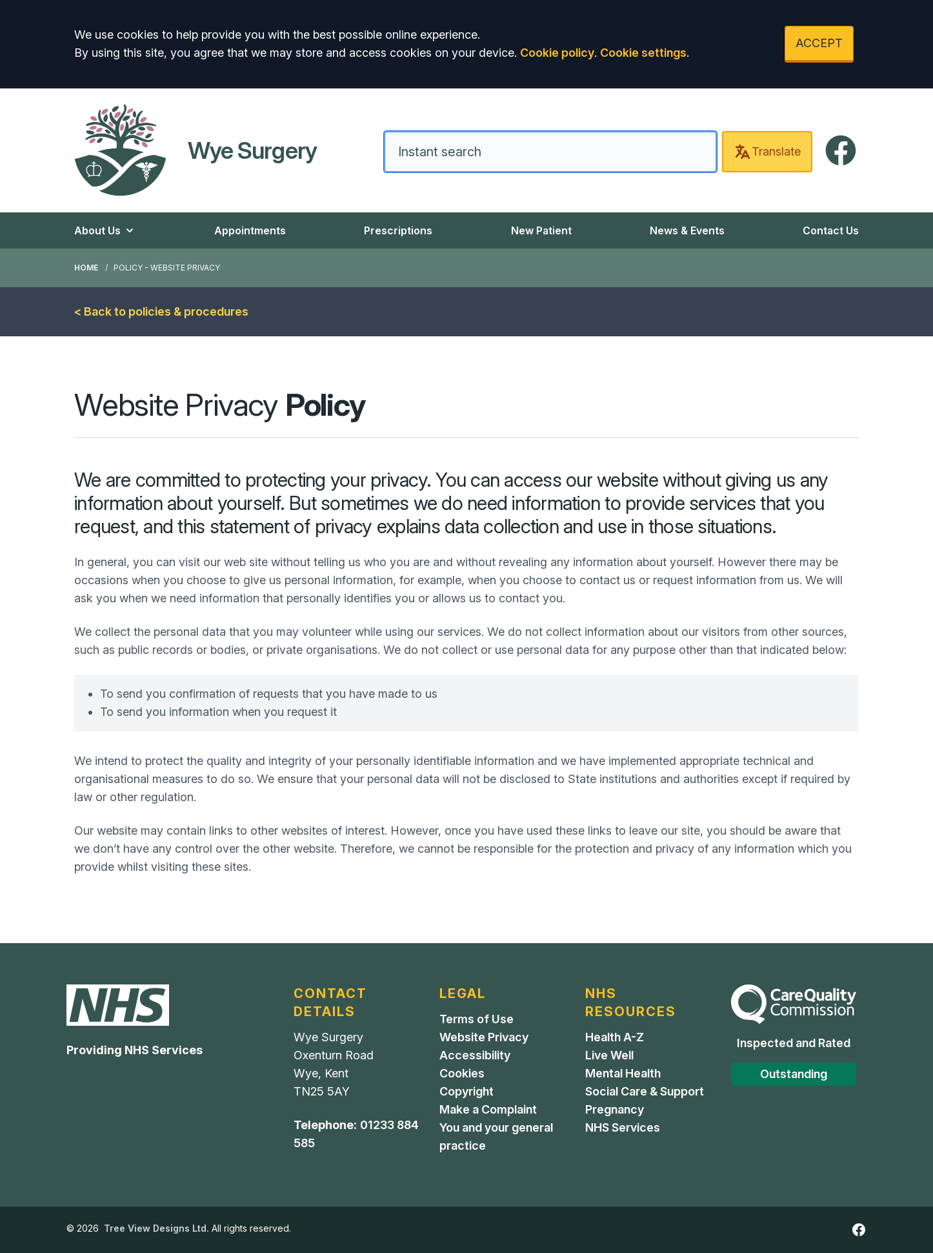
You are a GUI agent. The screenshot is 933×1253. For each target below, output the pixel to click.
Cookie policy (557, 52)
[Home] (195, 150)
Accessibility (474, 1055)
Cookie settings (643, 52)
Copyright (466, 1091)
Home (86, 267)
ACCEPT (819, 43)
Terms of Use (476, 1019)
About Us (105, 230)
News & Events (687, 230)
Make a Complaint (488, 1109)
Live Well (609, 1055)
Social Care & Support (644, 1091)
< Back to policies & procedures (161, 311)
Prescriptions (398, 230)
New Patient (541, 230)
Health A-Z (614, 1037)
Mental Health (623, 1073)
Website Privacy (483, 1037)
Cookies (462, 1073)
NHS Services (622, 1127)
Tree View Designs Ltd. (156, 1228)
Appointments (250, 230)
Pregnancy (614, 1109)
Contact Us (831, 230)
